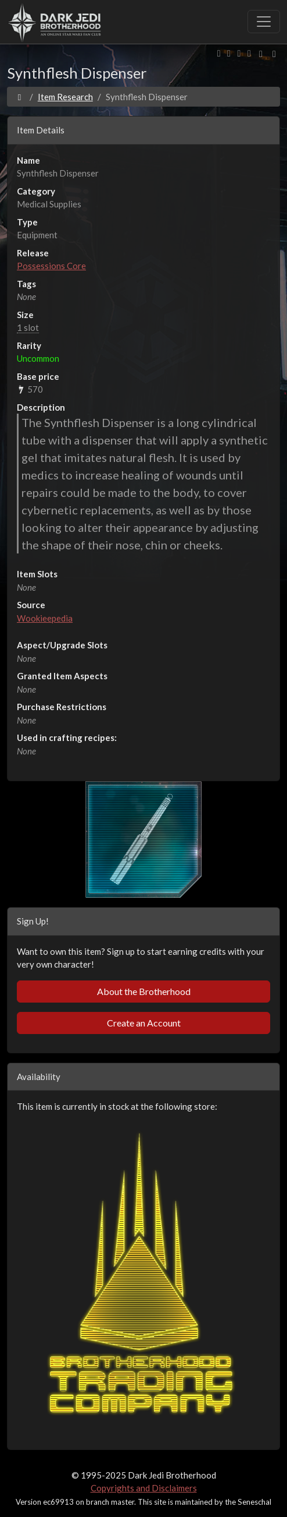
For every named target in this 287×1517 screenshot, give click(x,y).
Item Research (65, 96)
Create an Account (144, 1022)
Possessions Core (51, 265)
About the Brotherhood (144, 991)
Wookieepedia (45, 618)
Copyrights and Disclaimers (144, 1488)
